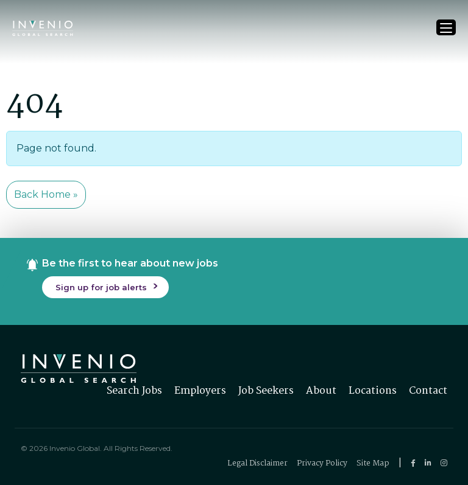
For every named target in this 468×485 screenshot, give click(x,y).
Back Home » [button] (46, 194)
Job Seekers (266, 391)
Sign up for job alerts (101, 287)
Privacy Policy (322, 463)
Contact (428, 391)
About (321, 391)
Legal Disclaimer (257, 463)
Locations (373, 391)
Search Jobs (134, 391)
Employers (200, 391)
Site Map (372, 463)
